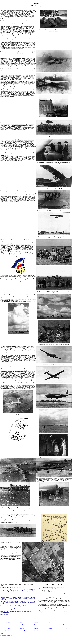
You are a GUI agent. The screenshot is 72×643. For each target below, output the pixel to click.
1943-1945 (50, 622)
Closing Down (64, 624)
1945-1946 (64, 622)
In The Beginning (7, 624)
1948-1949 (22, 628)
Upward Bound (50, 630)
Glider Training (36, 624)
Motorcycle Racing (22, 630)
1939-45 (21, 622)
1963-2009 (50, 628)
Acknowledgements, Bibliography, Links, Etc (64, 629)
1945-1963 (36, 628)
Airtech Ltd (7, 630)
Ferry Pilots (50, 624)
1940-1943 (36, 622)
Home (1, 0)
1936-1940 (8, 622)
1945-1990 (8, 628)
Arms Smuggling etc (36, 630)
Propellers (22, 624)
